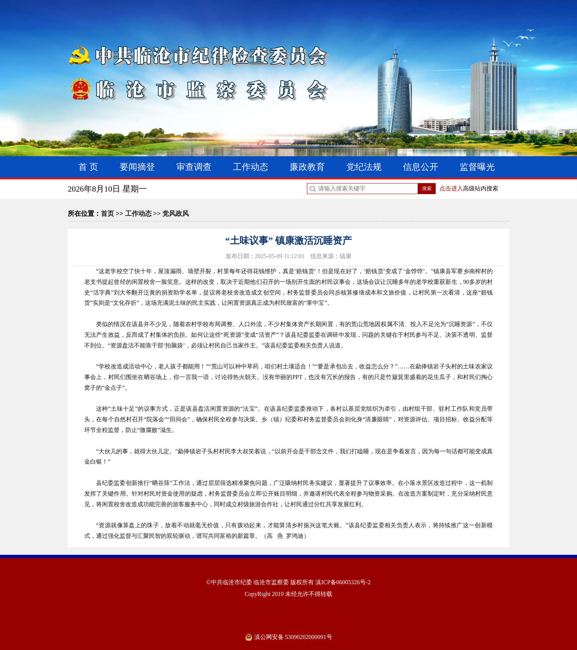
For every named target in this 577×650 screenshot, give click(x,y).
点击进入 (451, 188)
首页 (107, 213)
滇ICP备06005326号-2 (343, 582)
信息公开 (420, 167)
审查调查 (194, 167)
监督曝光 (477, 167)
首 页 (88, 167)
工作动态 (250, 167)
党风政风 (175, 213)
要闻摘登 (137, 167)
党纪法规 (364, 167)
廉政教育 (307, 167)
